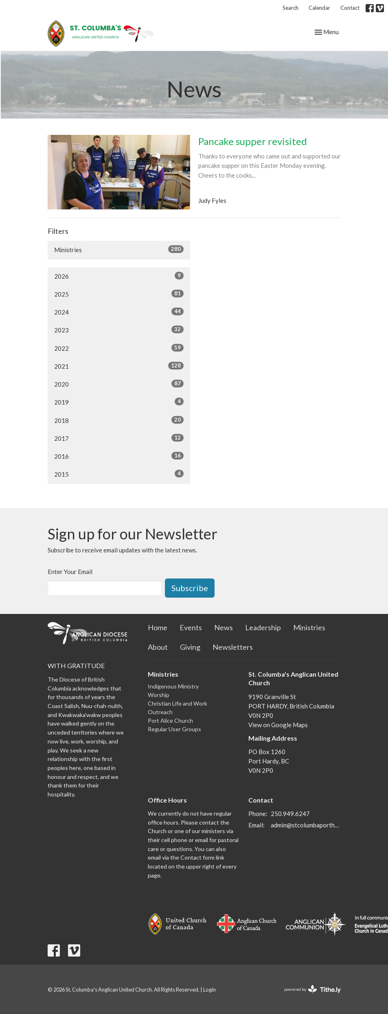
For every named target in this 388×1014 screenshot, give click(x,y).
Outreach (160, 711)
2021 (119, 366)
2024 (119, 312)
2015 (119, 474)
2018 (119, 420)
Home (157, 627)
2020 (119, 384)
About (158, 646)
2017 (119, 438)
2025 (119, 294)
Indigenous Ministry (173, 686)
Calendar (319, 7)
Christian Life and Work (177, 703)
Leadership (263, 627)
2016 (119, 456)
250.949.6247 (290, 813)
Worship (158, 694)
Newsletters (233, 646)
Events (191, 627)
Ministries (119, 249)
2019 (119, 402)
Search (290, 7)
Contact (350, 7)
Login (209, 989)
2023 (119, 330)
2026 (119, 276)
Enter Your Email (70, 571)
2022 (119, 348)
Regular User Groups (174, 729)
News (223, 627)
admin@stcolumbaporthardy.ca (306, 825)
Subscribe (189, 588)
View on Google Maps (278, 724)
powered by (312, 989)
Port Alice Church (170, 720)
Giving (190, 646)
